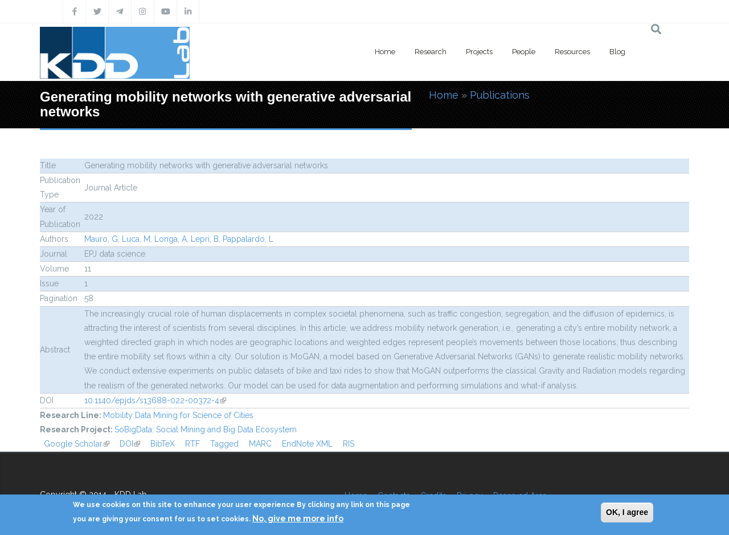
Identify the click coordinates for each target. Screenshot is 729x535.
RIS (348, 443)
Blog (617, 51)
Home (385, 51)
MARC (260, 443)
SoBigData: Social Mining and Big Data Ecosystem (205, 429)
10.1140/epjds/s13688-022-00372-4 (155, 400)
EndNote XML (307, 443)
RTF (192, 443)
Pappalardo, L (248, 239)
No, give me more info (297, 518)
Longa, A (170, 239)
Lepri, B (205, 239)
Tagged (224, 443)
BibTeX (162, 443)
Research (431, 51)
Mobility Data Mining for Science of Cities (178, 415)
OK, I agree (627, 512)
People (523, 51)
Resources (572, 51)
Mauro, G (101, 239)
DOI (130, 443)
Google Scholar (76, 443)
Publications (500, 95)
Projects (479, 51)
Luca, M (136, 239)
